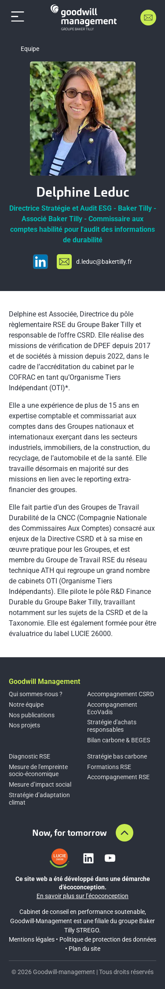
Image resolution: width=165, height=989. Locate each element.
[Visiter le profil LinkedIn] (40, 261)
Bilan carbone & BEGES (118, 740)
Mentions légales (32, 939)
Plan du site (84, 948)
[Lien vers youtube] (110, 858)
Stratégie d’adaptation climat (39, 798)
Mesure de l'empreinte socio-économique (38, 770)
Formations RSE (109, 766)
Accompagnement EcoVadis (112, 708)
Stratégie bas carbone (117, 756)
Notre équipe (26, 704)
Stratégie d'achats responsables (111, 726)
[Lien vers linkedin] (88, 858)
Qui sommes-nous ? (35, 694)
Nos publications (32, 715)
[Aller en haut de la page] (124, 833)
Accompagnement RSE (118, 776)
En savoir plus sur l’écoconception (82, 895)
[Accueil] (84, 17)
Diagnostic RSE (29, 756)
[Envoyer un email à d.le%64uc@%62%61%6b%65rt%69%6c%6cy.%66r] (94, 261)
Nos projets (24, 725)
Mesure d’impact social (40, 784)
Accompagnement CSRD (120, 694)
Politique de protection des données (107, 939)
